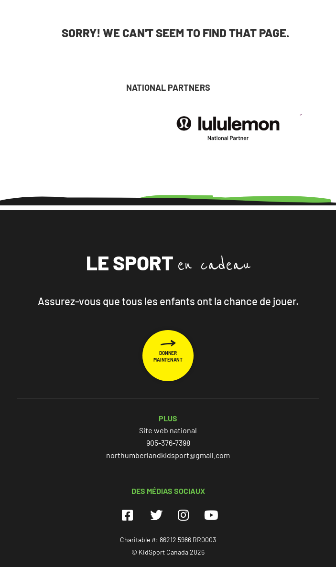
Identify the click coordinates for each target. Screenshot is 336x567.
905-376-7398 (168, 442)
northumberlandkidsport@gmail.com (168, 455)
